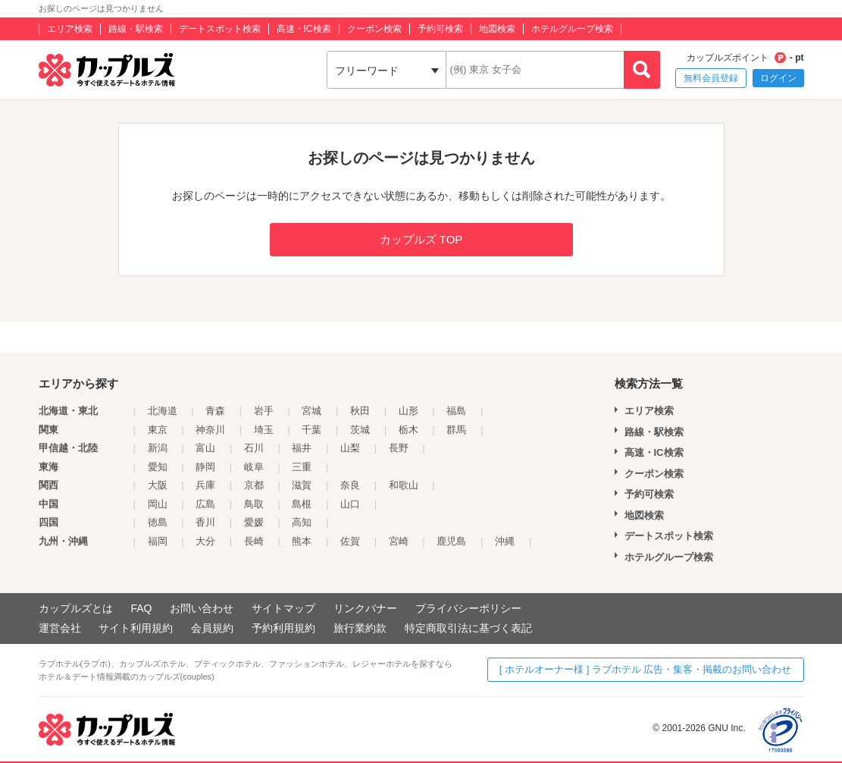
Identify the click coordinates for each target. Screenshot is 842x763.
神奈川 (210, 429)
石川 (254, 448)
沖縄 (505, 541)
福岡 (157, 541)
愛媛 (254, 522)
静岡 (205, 467)
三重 (301, 467)
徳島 (157, 522)
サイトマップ (283, 608)
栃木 (408, 429)
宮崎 (398, 541)
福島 (456, 410)
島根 (301, 504)
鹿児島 (451, 541)
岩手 (264, 410)
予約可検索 (440, 29)
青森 (215, 410)
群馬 (456, 429)
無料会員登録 (711, 78)
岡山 (157, 504)
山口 (350, 504)
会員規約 (212, 628)
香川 (205, 522)
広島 (205, 504)
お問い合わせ (201, 608)
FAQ (141, 608)
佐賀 (350, 541)
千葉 (311, 429)
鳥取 (254, 504)
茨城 (360, 429)
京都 (254, 485)
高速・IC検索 (304, 29)
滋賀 (301, 485)
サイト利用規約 (136, 628)
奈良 (350, 485)
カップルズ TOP (421, 239)
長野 (398, 448)
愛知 (157, 467)
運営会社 (60, 628)
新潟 (157, 448)
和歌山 (403, 485)
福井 (301, 448)
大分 (205, 541)
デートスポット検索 (220, 29)
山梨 (350, 448)
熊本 (301, 541)
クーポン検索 (374, 29)
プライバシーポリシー (468, 608)
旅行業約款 (360, 628)
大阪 (157, 485)
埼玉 (264, 429)
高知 (301, 522)
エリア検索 (69, 29)
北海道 (162, 410)
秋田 (360, 410)
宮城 (311, 410)
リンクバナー (365, 608)
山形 (408, 410)
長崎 (254, 541)
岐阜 (254, 467)
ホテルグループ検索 (572, 29)
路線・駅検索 (135, 29)
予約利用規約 (283, 628)
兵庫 (205, 485)
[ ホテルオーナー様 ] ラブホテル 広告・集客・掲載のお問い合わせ (645, 669)
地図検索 (497, 29)
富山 (205, 448)
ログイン (778, 78)
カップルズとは (76, 608)
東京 (157, 429)
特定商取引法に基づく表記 (468, 628)
